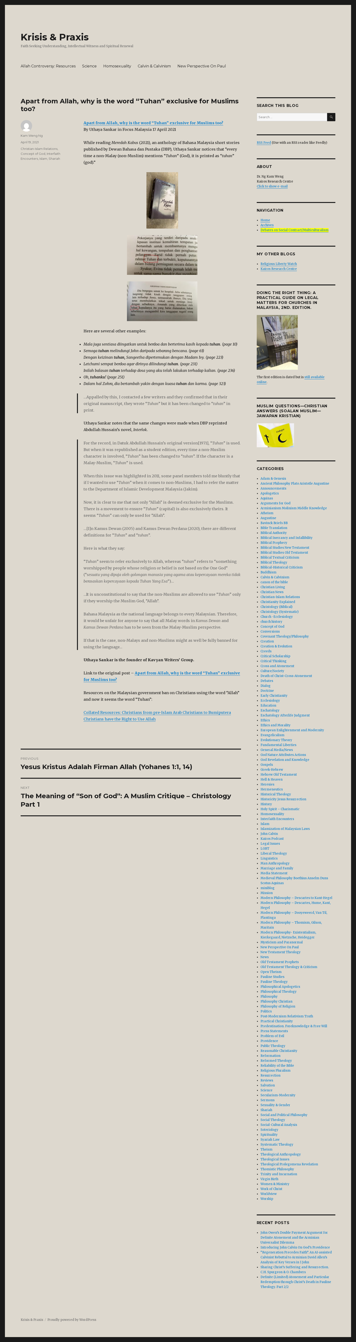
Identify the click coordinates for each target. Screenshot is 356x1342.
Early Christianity (273, 696)
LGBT (264, 849)
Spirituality (269, 1135)
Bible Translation (273, 528)
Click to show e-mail (272, 186)
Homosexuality (117, 66)
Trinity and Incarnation (278, 1174)
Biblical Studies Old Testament (284, 553)
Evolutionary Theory (276, 740)
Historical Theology (275, 794)
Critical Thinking (273, 661)
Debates (266, 681)
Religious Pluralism (275, 1071)
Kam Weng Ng (32, 135)
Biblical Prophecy (273, 543)
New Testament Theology (280, 952)
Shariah (54, 158)
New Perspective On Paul (201, 66)
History (266, 804)
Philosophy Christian (276, 1002)
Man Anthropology (275, 863)
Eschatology (269, 710)
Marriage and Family (276, 868)
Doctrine (267, 691)
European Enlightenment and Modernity (292, 730)
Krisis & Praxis (55, 37)
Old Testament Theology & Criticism (288, 967)
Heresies (267, 784)
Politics (266, 1011)
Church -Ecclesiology (276, 617)
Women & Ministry (274, 1184)
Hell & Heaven (271, 780)
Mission (266, 893)
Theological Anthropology (280, 1154)
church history (271, 622)
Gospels (266, 765)
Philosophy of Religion (277, 1006)
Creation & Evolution (276, 646)
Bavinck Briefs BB (274, 523)
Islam (43, 158)
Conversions (270, 632)
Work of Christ (271, 1189)
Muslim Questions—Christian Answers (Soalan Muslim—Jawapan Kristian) (292, 411)
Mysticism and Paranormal (281, 942)
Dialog (265, 686)
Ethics (265, 720)
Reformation (270, 1056)
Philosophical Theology (278, 992)
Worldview (268, 1194)
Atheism (266, 513)
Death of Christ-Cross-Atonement (286, 676)
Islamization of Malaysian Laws (285, 829)
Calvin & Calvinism (154, 66)
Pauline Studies (272, 977)
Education (268, 706)
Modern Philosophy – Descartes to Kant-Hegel (296, 898)
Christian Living (272, 587)
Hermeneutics (271, 789)
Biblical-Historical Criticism (281, 567)
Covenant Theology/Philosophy (284, 636)
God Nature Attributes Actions (283, 755)
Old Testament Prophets (279, 962)
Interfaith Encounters (277, 819)
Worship (266, 1199)
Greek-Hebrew (271, 770)
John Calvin (269, 834)
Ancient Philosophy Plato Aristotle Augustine (294, 484)
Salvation (267, 1085)
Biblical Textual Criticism (279, 558)
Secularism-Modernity (277, 1095)
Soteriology (269, 1130)
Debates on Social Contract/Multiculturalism (294, 230)
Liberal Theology (273, 854)
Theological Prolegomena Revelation (289, 1164)
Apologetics (269, 493)
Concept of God (33, 154)
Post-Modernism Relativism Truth (286, 1016)
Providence (269, 1041)
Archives (267, 225)
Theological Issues (274, 1159)
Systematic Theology (276, 1145)
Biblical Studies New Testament (284, 548)
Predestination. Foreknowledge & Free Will (293, 1026)
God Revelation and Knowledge (284, 760)
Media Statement (273, 873)
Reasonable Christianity (278, 1051)
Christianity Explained (277, 602)
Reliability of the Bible (277, 1066)
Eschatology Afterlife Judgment (285, 715)
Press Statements (274, 1031)
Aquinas (266, 498)
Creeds (266, 651)
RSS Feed (264, 143)
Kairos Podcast (272, 839)
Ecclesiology (270, 701)
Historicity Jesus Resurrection (283, 799)
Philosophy (269, 997)
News (264, 957)
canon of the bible (274, 582)
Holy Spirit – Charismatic (279, 809)
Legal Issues (270, 844)
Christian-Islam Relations (39, 149)
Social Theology (272, 1120)
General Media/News (276, 750)
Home (265, 220)
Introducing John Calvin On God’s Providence (295, 1247)
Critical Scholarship (275, 656)
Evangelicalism (272, 735)
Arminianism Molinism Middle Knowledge (293, 508)
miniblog (267, 888)
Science (89, 66)
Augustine (268, 518)
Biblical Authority (273, 533)
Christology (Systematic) (279, 612)
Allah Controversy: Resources (48, 66)
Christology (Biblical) (276, 607)
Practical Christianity (276, 1021)
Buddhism (268, 572)
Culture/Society (272, 671)
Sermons (267, 1100)
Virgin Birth (269, 1179)
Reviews (266, 1080)
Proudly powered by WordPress (71, 1320)
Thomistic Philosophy (277, 1169)
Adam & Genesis (273, 479)
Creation (267, 641)
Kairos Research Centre (278, 269)
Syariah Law (269, 1140)
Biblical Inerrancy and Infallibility (286, 538)
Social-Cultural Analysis (278, 1125)
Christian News (271, 592)
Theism (266, 1149)
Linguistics (269, 858)
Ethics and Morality (275, 725)
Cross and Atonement (277, 666)
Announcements (273, 488)
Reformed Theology (276, 1061)
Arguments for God (275, 503)
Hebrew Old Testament (278, 775)
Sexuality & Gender (275, 1105)
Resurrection (270, 1075)
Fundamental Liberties (278, 745)
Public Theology (272, 1046)
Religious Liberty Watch (278, 264)
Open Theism (271, 972)
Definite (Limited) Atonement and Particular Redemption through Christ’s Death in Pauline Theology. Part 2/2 (295, 1282)
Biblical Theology (273, 562)
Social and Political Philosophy (283, 1115)
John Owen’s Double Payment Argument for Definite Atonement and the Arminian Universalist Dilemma (294, 1238)
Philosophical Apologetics (280, 987)
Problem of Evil (272, 1036)
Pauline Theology (274, 982)
